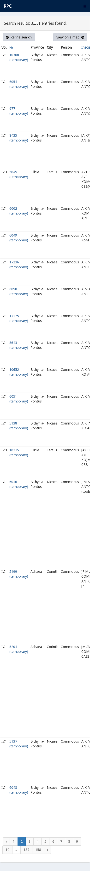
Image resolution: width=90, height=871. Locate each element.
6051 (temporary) (18, 398)
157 (26, 849)
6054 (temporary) (18, 84)
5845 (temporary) (18, 174)
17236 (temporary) (18, 264)
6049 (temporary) (18, 237)
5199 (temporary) (18, 574)
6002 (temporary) (18, 211)
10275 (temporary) (18, 452)
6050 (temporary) (18, 291)
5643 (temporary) (18, 345)
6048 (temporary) (18, 790)
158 (38, 849)
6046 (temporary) (18, 484)
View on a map (70, 37)
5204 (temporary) (18, 649)
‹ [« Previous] (6, 841)
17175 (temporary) (18, 318)
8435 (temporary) (18, 137)
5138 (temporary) (18, 425)
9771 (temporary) (18, 111)
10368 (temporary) (18, 57)
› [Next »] (47, 849)
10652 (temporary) (18, 372)
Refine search (19, 37)
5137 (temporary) (18, 743)
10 (7, 849)
